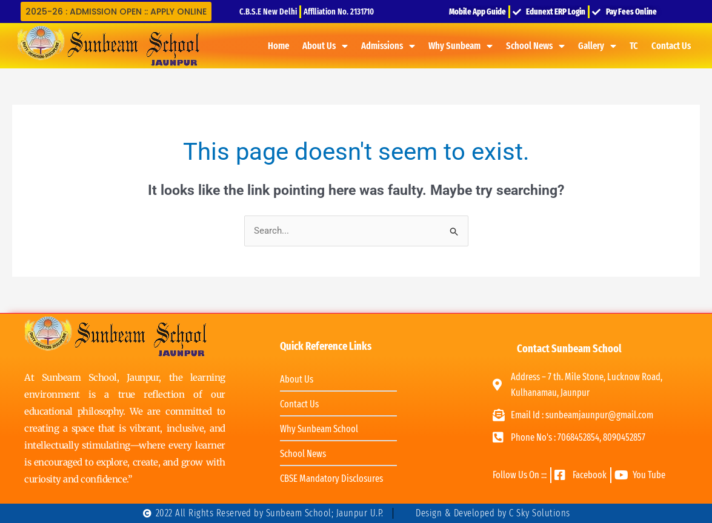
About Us (325, 46)
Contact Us (671, 45)
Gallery (597, 46)
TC (634, 45)
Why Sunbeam (460, 46)
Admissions (388, 46)
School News (535, 46)
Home (278, 45)
